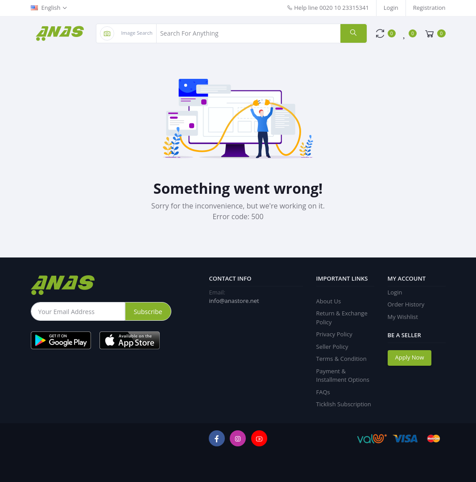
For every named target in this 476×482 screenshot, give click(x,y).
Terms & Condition (341, 359)
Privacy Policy (334, 334)
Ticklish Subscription (343, 404)
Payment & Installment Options (343, 375)
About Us (328, 301)
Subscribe (148, 311)
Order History (406, 304)
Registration (429, 8)
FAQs (323, 392)
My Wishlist (403, 317)
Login (391, 8)
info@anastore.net (234, 301)
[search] (353, 33)
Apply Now (409, 357)
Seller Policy (332, 347)
